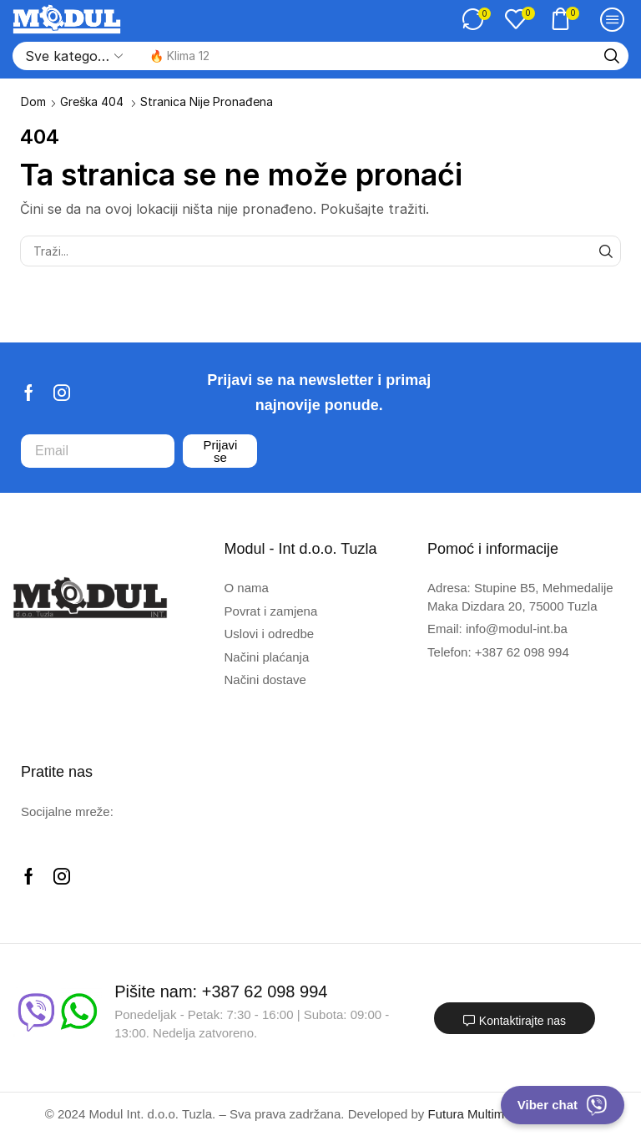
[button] (476, 19)
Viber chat (562, 1105)
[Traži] (611, 56)
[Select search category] (73, 56)
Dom (33, 101)
